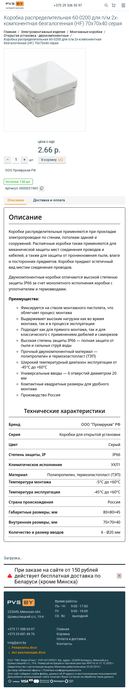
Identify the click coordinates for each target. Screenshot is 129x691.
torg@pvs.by (16, 642)
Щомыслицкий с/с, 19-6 (25, 617)
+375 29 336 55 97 (68, 5)
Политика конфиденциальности (62, 670)
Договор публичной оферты (24, 670)
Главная (10, 32)
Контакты (64, 644)
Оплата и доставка (71, 639)
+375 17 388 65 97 (21, 629)
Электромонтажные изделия (43, 32)
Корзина (63, 634)
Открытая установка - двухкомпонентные (36, 35)
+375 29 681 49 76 (21, 634)
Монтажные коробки (86, 32)
